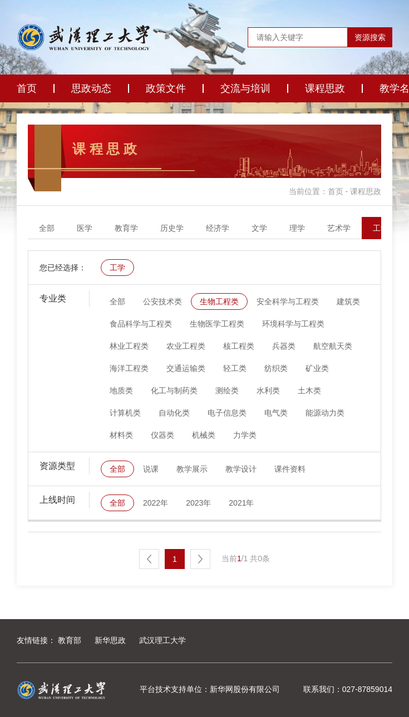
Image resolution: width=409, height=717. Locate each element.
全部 (47, 228)
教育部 (69, 640)
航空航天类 (332, 346)
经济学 (217, 228)
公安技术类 (162, 301)
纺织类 (276, 368)
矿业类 (317, 368)
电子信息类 (227, 412)
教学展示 (192, 468)
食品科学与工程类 (141, 323)
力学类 (245, 435)
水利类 (268, 390)
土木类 (309, 390)
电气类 (276, 412)
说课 (151, 468)
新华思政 (110, 640)
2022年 (155, 502)
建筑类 (348, 301)
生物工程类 (219, 301)
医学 (84, 228)
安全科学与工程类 (288, 301)
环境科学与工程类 (293, 323)
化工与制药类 (174, 390)
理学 (297, 228)
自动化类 (174, 412)
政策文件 (166, 88)
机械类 (203, 435)
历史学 (172, 228)
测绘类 (227, 390)
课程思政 (325, 88)
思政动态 (91, 88)
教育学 (126, 228)
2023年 (198, 502)
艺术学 (339, 228)
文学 (259, 228)
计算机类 (125, 412)
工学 (380, 228)
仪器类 (162, 435)
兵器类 (283, 346)
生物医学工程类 (217, 323)
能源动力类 (324, 412)
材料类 (121, 435)
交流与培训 (245, 88)
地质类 (121, 390)
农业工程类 (185, 346)
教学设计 (241, 468)
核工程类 (238, 346)
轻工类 (235, 368)
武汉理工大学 (162, 640)
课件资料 (289, 468)
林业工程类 (129, 346)
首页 (27, 88)
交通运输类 (185, 368)
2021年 (241, 502)
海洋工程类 (129, 368)
